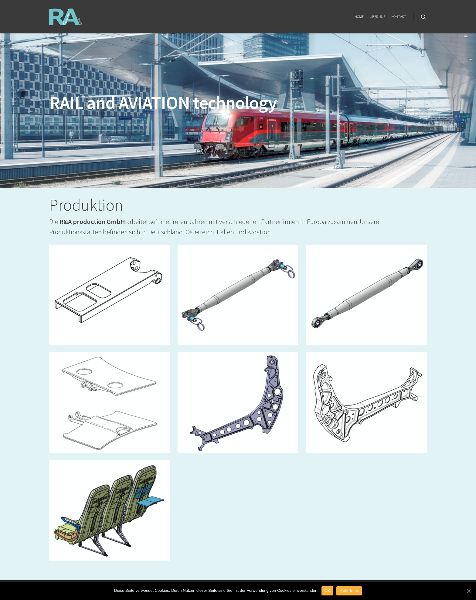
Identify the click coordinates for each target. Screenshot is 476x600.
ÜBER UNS (377, 16)
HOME (359, 16)
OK (327, 590)
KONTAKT (398, 16)
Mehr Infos (349, 590)
